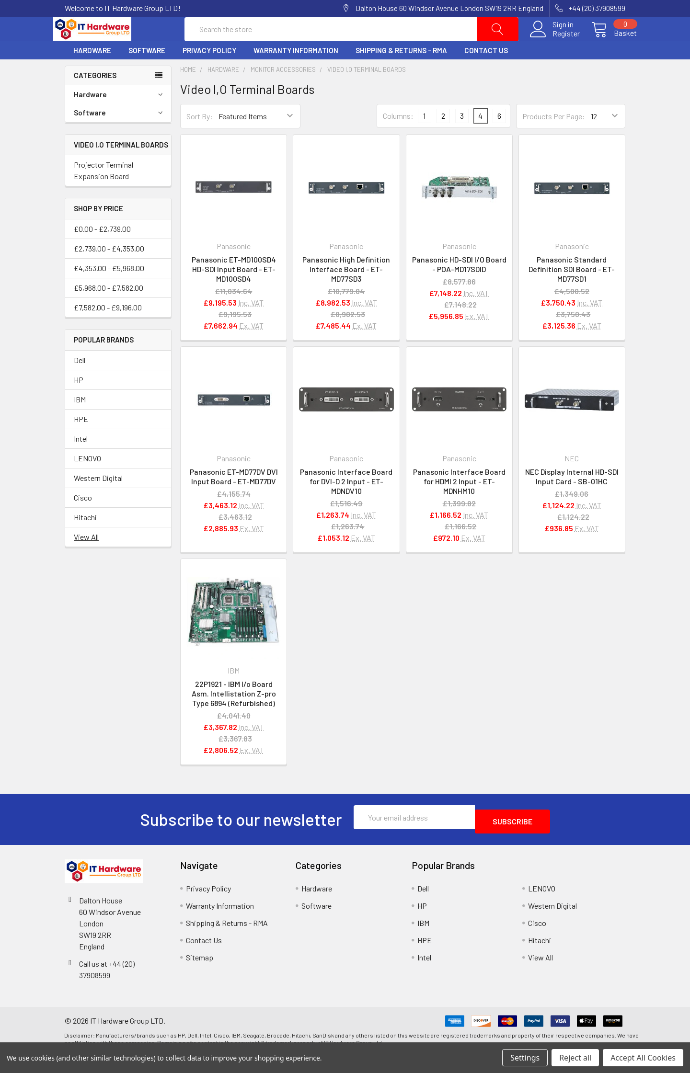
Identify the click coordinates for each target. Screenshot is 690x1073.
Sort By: (199, 139)
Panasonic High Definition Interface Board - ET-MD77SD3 (346, 292)
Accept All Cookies (643, 1057)
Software (146, 73)
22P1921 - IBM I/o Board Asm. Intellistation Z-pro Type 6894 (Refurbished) (234, 716)
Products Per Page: (553, 139)
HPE (81, 441)
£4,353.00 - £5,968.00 (109, 291)
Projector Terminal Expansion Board (103, 193)
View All (86, 559)
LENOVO (87, 481)
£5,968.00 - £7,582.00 (108, 310)
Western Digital (98, 500)
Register (554, 45)
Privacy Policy (209, 73)
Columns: (398, 138)
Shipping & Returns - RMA (401, 73)
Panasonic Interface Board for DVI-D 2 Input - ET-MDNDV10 (346, 504)
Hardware (92, 73)
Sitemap (199, 976)
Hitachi (85, 540)
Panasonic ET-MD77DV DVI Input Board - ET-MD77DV (234, 499)
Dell (79, 383)
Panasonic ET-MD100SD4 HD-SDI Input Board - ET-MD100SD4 (234, 292)
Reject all (575, 1057)
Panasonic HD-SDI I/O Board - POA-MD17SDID (459, 287)
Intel (81, 461)
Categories (95, 98)
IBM (80, 422)
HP (78, 402)
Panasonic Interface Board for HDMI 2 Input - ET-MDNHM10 (459, 504)
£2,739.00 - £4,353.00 (109, 271)
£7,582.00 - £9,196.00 (108, 330)
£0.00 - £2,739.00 (102, 251)
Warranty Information (295, 73)
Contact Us (486, 73)
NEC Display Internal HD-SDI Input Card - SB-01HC (572, 499)
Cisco (83, 520)
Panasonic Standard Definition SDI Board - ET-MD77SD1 (572, 292)
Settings (525, 1057)
